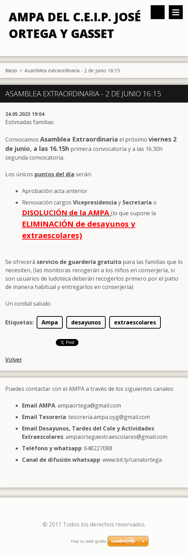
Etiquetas (18, 322)
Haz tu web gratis (88, 541)
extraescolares (135, 322)
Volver (13, 359)
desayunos (86, 322)
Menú (176, 12)
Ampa (50, 322)
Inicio (11, 70)
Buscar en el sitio (158, 12)
